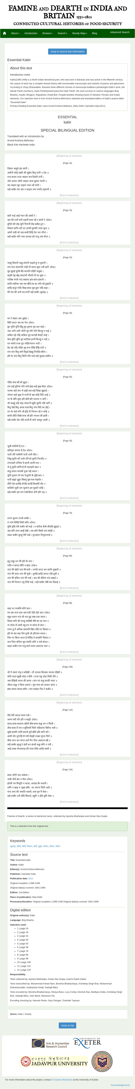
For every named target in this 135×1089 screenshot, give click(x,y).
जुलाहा (13, 846)
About (15, 33)
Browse (47, 33)
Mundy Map (79, 33)
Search (62, 33)
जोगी (19, 846)
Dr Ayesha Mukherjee (61, 1080)
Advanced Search (120, 32)
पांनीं (35, 846)
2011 (30, 878)
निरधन (29, 846)
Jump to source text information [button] (67, 51)
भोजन (45, 846)
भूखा (40, 846)
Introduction (31, 33)
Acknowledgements (120, 1085)
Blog (94, 33)
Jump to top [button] (67, 1025)
